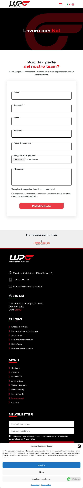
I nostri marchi (17, 394)
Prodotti (15, 372)
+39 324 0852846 (21, 279)
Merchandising (17, 389)
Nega (41, 472)
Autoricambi (16, 335)
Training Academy (19, 385)
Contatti (15, 402)
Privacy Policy (46, 485)
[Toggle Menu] (60, 4)
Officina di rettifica (19, 326)
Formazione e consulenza (22, 348)
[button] (79, 446)
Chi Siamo (15, 368)
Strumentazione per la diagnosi (24, 331)
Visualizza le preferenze (41, 479)
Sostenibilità (16, 376)
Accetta (41, 465)
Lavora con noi (17, 398)
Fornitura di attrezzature (22, 339)
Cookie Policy (35, 485)
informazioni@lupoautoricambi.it (27, 286)
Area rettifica (17, 381)
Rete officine (16, 344)
